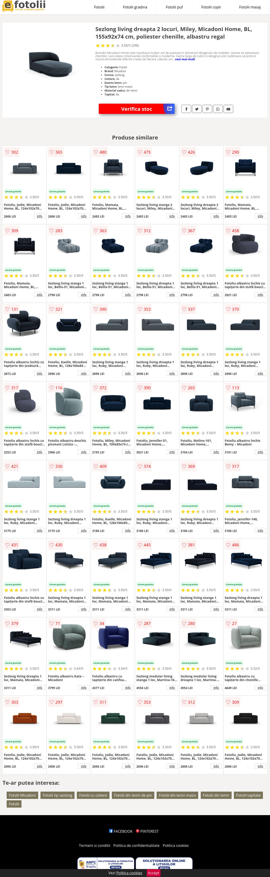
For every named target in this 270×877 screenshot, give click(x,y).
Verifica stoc (148, 109)
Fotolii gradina (135, 7)
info (39, 216)
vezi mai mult (185, 59)
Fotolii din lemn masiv (177, 795)
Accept (153, 872)
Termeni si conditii (94, 845)
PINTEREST (147, 831)
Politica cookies (176, 845)
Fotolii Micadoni (22, 795)
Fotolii (99, 7)
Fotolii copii (211, 7)
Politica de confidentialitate (136, 845)
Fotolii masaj (250, 7)
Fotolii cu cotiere (93, 795)
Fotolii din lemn (216, 795)
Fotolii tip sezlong (57, 795)
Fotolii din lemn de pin (133, 795)
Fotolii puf (174, 7)
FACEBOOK (121, 831)
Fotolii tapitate (248, 795)
